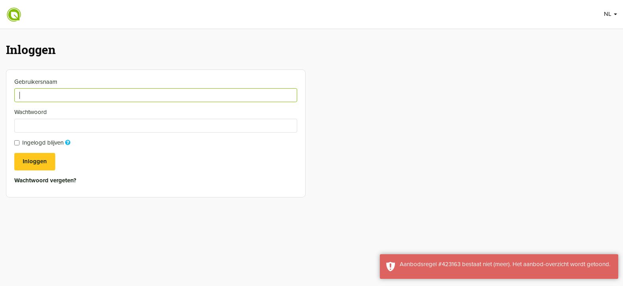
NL (610, 13)
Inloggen (35, 161)
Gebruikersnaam (36, 81)
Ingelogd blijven (43, 142)
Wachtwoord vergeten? (45, 180)
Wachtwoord (31, 112)
